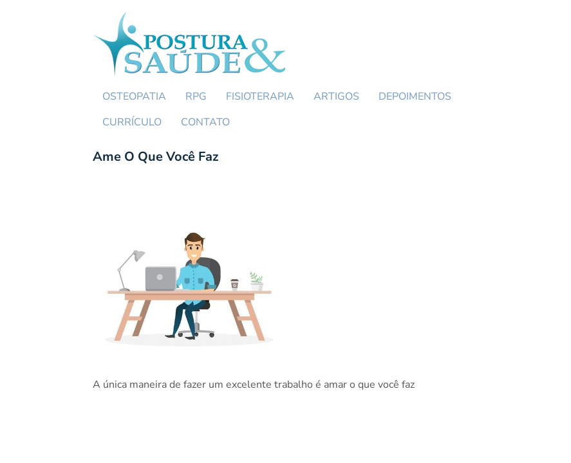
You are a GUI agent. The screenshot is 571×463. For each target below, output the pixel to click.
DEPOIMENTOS (415, 96)
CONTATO (205, 122)
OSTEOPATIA (134, 96)
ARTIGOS (336, 96)
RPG (196, 96)
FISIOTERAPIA (260, 96)
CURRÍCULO (132, 122)
